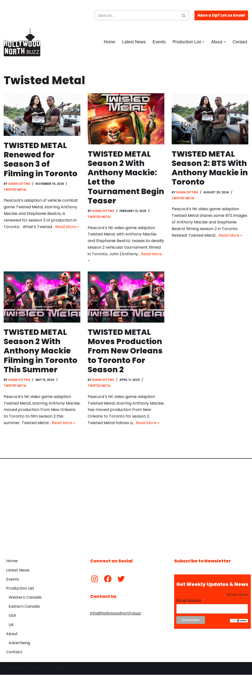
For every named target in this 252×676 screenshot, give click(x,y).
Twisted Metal (15, 190)
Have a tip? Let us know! (221, 15)
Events (159, 41)
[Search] (136, 15)
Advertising (19, 644)
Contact (239, 41)
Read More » (67, 227)
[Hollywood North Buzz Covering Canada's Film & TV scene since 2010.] (22, 41)
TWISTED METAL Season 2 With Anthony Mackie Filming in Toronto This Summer (40, 351)
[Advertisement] (126, 506)
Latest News (133, 41)
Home (109, 41)
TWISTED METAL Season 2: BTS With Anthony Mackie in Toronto (210, 167)
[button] (203, 42)
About (12, 635)
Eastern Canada (24, 608)
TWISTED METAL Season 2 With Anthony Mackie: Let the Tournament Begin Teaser (126, 177)
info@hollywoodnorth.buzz (115, 614)
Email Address (190, 602)
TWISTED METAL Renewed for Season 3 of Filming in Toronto (40, 159)
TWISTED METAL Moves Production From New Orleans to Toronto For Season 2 (125, 351)
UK (11, 626)
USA (12, 617)
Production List (20, 589)
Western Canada (25, 598)
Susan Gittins (19, 184)
